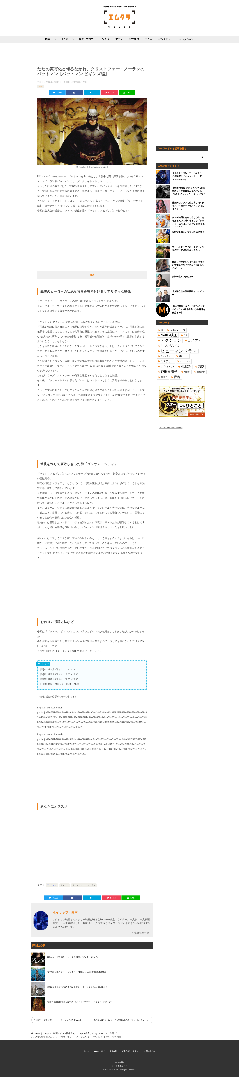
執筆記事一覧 (141, 932)
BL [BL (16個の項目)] (162, 330)
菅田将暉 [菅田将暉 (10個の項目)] (164, 377)
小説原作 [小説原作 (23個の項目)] (186, 366)
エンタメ (104, 39)
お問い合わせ (149, 1051)
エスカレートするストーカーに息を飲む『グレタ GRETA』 (73, 957)
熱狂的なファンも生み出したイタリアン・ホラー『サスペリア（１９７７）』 (188, 205)
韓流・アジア (86, 39)
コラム (148, 39)
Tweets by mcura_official (170, 427)
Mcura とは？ (99, 1051)
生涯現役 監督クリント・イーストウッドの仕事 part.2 (57, 1020)
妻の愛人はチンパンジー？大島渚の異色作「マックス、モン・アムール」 (123, 1020)
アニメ (119, 39)
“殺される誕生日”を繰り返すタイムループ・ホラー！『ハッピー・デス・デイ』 (81, 1002)
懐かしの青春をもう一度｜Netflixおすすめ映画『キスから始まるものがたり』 (188, 265)
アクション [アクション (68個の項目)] (171, 340)
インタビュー (165, 39)
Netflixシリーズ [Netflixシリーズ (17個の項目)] (177, 330)
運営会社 (113, 1051)
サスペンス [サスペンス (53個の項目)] (170, 346)
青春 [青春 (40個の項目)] (177, 377)
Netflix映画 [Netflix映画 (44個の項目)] (169, 335)
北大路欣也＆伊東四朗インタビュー (188, 293)
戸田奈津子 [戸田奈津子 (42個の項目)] (169, 372)
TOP (69, 1033)
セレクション (186, 39)
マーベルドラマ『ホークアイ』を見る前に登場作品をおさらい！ (188, 248)
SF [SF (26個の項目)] (185, 335)
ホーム (86, 1051)
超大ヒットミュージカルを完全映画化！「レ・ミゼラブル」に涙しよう (77, 987)
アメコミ (64, 885)
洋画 (40, 86)
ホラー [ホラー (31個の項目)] (183, 356)
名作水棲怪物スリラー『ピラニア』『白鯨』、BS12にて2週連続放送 (76, 972)
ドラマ (64, 39)
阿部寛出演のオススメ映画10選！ (188, 232)
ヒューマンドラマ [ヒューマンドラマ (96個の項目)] (179, 351)
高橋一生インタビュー (182, 276)
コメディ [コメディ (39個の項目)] (195, 340)
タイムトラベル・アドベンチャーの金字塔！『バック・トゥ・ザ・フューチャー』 (188, 176)
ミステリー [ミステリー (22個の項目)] (167, 361)
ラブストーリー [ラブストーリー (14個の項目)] (168, 366)
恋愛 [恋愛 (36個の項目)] (201, 366)
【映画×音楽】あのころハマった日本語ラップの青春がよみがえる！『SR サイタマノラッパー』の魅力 (188, 191)
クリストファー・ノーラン (84, 885)
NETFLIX (134, 39)
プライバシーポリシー (130, 1051)
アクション (52, 885)
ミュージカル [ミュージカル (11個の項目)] (185, 361)
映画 (47, 39)
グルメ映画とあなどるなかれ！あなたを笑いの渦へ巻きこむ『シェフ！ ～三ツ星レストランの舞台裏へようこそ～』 (188, 221)
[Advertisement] (92, 54)
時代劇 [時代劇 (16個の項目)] (187, 371)
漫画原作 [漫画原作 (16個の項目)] (201, 371)
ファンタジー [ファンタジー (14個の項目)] (167, 356)
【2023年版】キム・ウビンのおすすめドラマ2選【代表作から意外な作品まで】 (188, 309)
